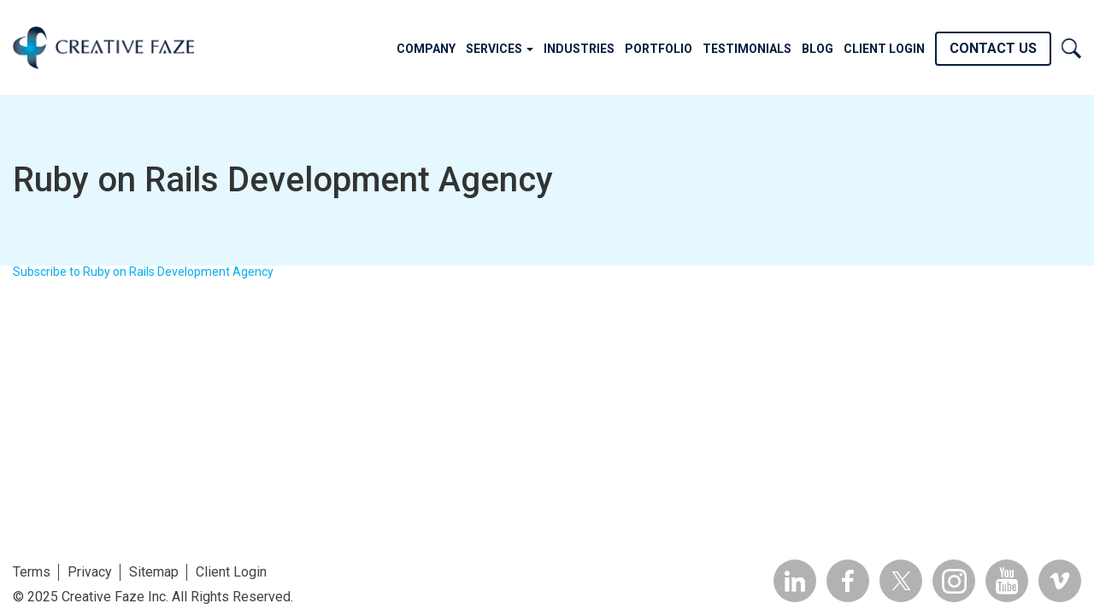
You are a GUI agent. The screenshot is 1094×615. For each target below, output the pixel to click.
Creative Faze (103, 47)
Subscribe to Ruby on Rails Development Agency (143, 271)
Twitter (900, 580)
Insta (953, 580)
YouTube (1006, 580)
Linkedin (794, 580)
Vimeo (1059, 580)
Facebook (847, 580)
